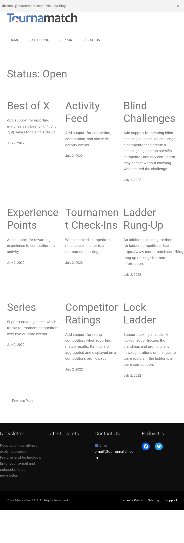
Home (14, 40)
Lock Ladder (139, 313)
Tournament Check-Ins (92, 218)
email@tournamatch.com (25, 6)
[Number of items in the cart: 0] (178, 6)
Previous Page (20, 400)
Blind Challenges (149, 112)
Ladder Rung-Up (143, 218)
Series (21, 307)
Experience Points (32, 218)
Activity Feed (82, 112)
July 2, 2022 (16, 143)
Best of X (28, 106)
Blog (62, 6)
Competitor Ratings (91, 313)
